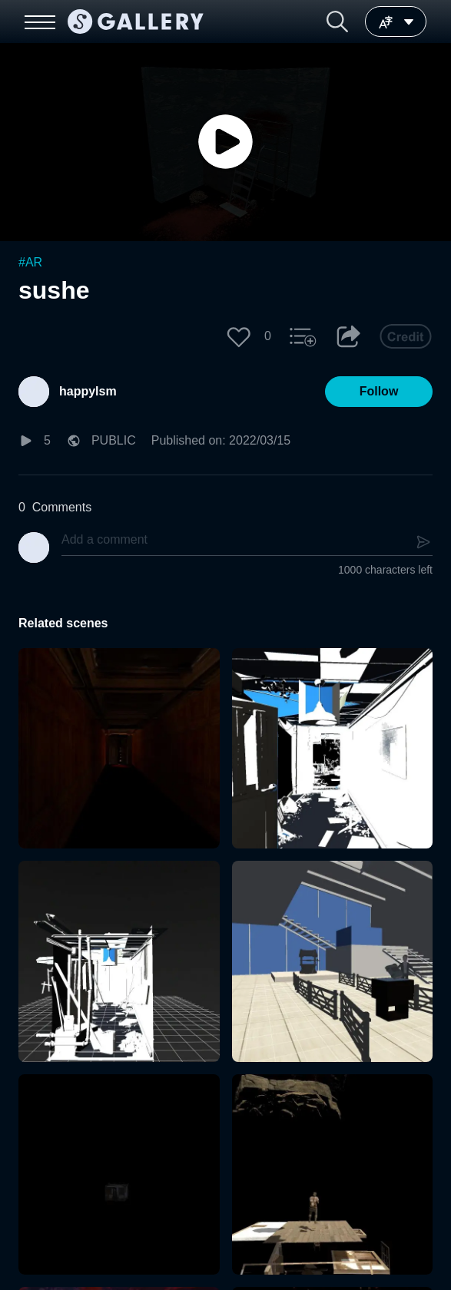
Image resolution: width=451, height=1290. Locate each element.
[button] (337, 21)
